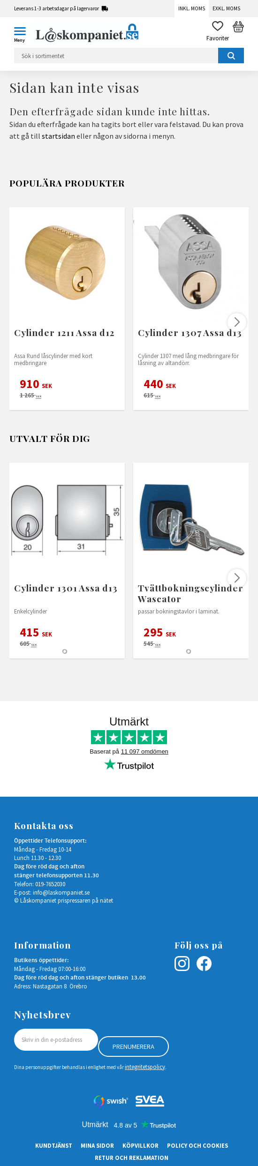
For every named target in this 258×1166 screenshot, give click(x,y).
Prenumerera (133, 1046)
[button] (23, 32)
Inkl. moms (191, 8)
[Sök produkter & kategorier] (129, 55)
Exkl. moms (226, 8)
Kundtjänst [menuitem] (53, 1145)
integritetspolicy (145, 1066)
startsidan (58, 136)
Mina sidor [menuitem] (97, 1145)
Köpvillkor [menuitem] (140, 1145)
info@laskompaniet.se (61, 892)
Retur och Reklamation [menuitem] (131, 1157)
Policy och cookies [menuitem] (197, 1145)
